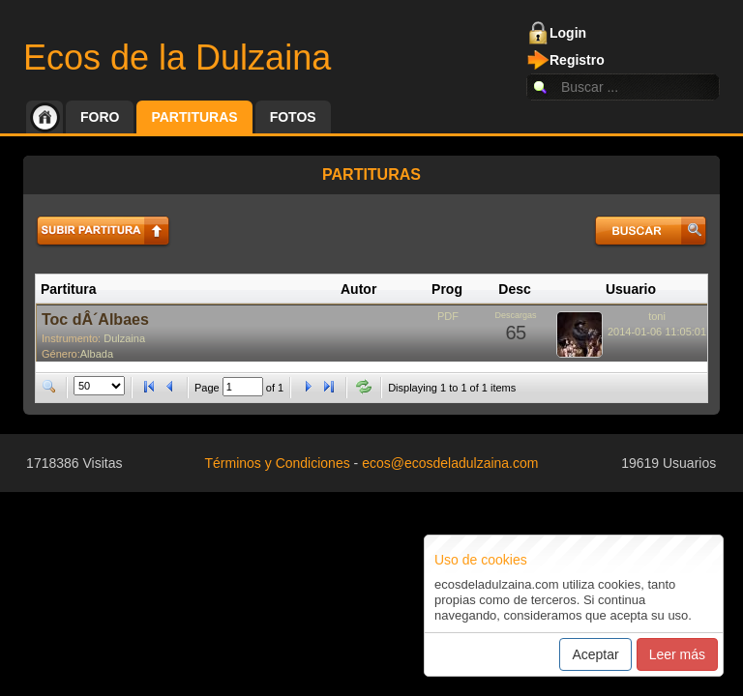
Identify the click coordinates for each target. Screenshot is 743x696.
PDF (448, 316)
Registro (577, 60)
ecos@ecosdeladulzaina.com (450, 463)
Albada (96, 354)
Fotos (293, 117)
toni (657, 316)
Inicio (44, 117)
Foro (99, 117)
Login (568, 33)
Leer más (677, 654)
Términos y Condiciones (277, 463)
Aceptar (595, 654)
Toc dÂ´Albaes (95, 319)
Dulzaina (124, 338)
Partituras (194, 117)
